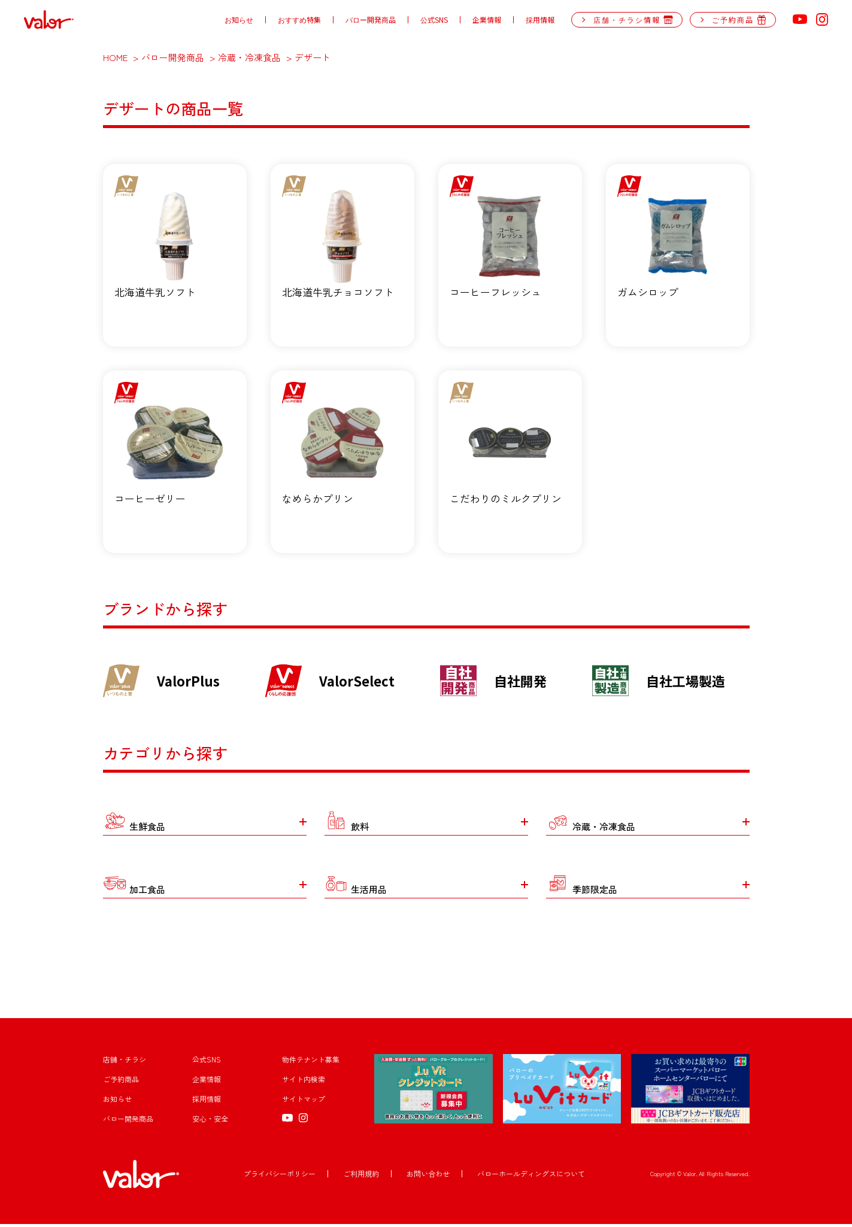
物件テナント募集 (310, 1062)
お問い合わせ (428, 1176)
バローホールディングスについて (531, 1176)
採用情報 (540, 19)
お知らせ (239, 19)
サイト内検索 (303, 1082)
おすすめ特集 (299, 19)
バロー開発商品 (370, 19)
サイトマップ (303, 1102)
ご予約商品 (121, 1082)
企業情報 (486, 19)
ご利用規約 (361, 1176)
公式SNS (434, 19)
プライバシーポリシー (280, 1176)
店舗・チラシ (124, 1062)
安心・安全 (210, 1121)
